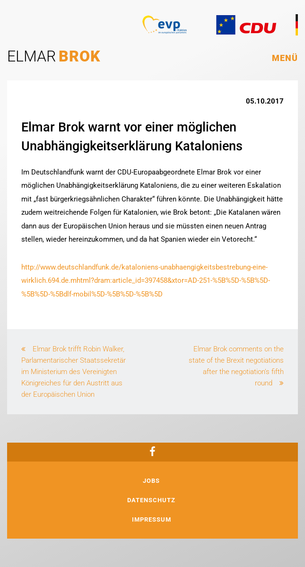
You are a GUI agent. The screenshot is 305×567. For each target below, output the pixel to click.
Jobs (151, 480)
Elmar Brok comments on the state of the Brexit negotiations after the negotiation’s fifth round (236, 366)
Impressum (151, 519)
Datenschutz (151, 500)
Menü (285, 58)
